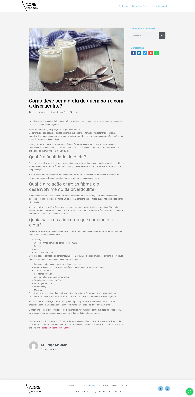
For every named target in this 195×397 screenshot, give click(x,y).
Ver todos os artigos (161, 6)
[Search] (162, 35)
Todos (76, 112)
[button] (133, 53)
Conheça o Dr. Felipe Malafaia (132, 6)
